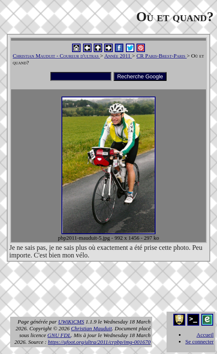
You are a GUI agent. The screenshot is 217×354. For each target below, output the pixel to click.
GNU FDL (59, 335)
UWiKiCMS (71, 321)
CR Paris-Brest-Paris (161, 56)
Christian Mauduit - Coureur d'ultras (56, 56)
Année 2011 (118, 56)
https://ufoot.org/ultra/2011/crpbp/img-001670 (99, 342)
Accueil (205, 335)
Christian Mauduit (91, 328)
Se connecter (199, 341)
